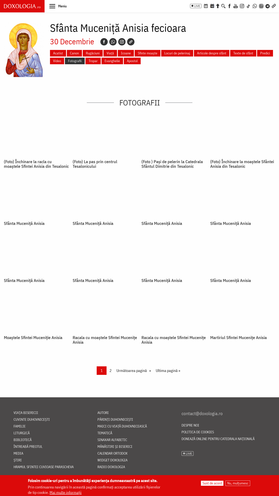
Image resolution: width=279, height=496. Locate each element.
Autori (103, 413)
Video (57, 61)
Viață (110, 53)
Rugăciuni (93, 53)
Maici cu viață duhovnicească (122, 426)
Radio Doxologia (111, 467)
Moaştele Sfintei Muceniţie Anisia (33, 337)
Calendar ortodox (112, 453)
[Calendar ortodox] (205, 5)
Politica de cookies (198, 432)
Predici (265, 53)
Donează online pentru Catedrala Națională (218, 439)
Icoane (126, 53)
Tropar (93, 61)
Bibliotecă (23, 440)
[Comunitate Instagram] (261, 5)
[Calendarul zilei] (212, 5)
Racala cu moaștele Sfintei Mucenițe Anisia (105, 339)
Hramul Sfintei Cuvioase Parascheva (44, 467)
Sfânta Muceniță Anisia (24, 223)
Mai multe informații (66, 492)
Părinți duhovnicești (115, 420)
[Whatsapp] (113, 41)
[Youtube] (235, 5)
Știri (18, 460)
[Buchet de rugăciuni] (218, 5)
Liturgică (22, 433)
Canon (74, 53)
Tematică (104, 433)
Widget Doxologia (112, 460)
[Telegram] (267, 5)
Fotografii (75, 61)
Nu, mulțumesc (237, 483)
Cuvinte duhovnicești (32, 420)
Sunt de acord (212, 483)
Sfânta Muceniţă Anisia (230, 280)
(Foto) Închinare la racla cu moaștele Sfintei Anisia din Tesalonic (36, 164)
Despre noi (190, 425)
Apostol (132, 61)
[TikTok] (248, 5)
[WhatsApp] (254, 5)
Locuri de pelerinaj (177, 53)
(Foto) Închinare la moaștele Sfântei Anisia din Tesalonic (242, 164)
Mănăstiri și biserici (114, 447)
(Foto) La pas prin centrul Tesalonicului (95, 164)
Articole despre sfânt (211, 53)
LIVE (197, 6)
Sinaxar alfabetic (112, 440)
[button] (58, 6)
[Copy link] (130, 41)
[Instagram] (242, 5)
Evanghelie (112, 61)
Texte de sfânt (243, 53)
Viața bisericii (26, 413)
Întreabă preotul (28, 447)
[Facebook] (229, 5)
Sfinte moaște (147, 53)
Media (18, 453)
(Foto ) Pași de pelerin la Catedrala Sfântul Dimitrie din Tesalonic (172, 164)
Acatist (58, 53)
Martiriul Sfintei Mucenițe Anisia (238, 337)
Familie (20, 426)
